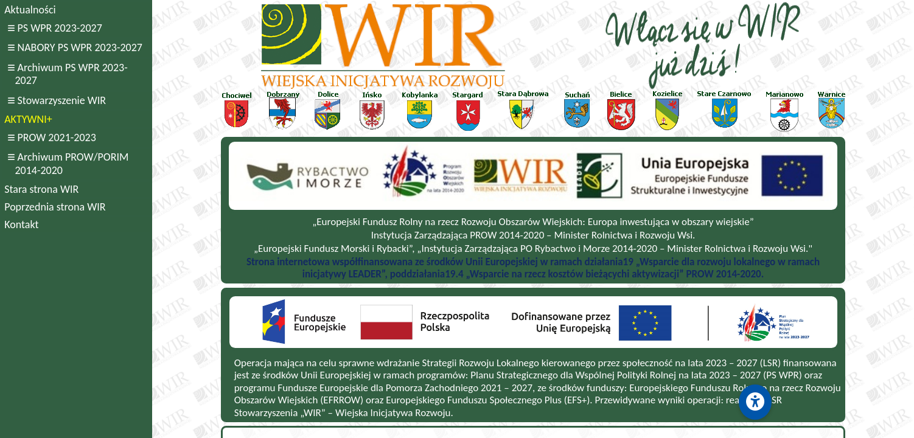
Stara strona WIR (41, 189)
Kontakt (21, 224)
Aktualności (29, 9)
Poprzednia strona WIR (54, 207)
